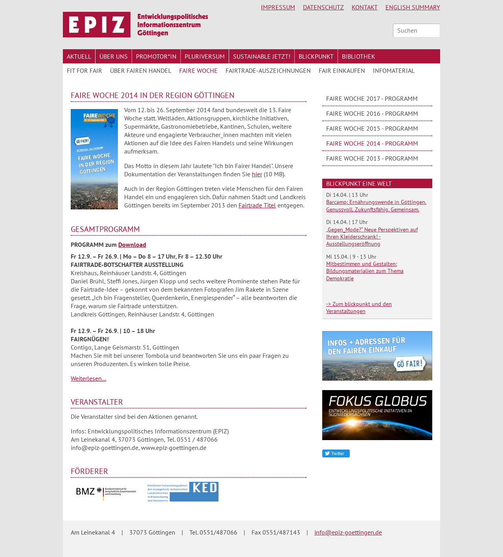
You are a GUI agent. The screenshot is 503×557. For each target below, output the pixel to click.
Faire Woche (198, 70)
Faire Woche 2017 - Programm (372, 98)
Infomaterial (394, 70)
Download (132, 244)
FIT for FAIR (84, 70)
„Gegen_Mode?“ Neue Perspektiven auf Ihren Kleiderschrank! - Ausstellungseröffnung (372, 237)
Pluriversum (205, 56)
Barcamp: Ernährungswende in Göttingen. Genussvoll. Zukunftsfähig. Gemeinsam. (376, 205)
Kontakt (365, 7)
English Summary (413, 7)
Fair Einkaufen (342, 70)
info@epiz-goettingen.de (348, 532)
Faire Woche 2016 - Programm (372, 113)
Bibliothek (358, 56)
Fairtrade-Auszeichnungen (268, 70)
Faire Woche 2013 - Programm (372, 158)
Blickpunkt (316, 56)
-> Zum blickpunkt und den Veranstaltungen (359, 307)
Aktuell (79, 56)
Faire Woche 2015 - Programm (372, 128)
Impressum (278, 7)
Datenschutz (323, 7)
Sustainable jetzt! (261, 56)
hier (257, 174)
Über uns (113, 56)
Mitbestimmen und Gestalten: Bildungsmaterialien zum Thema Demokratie (365, 271)
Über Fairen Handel (140, 70)
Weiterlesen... (88, 378)
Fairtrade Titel (257, 205)
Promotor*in (156, 56)
